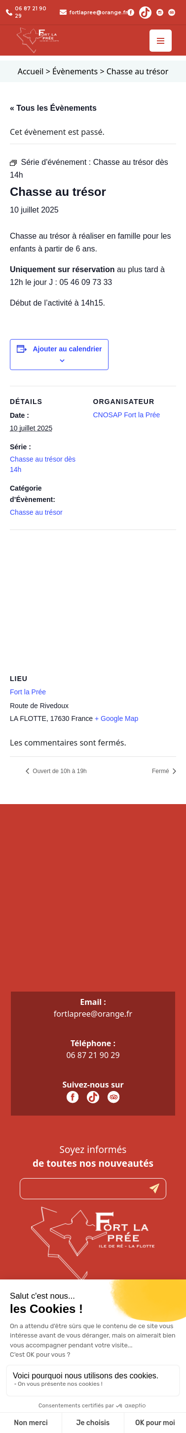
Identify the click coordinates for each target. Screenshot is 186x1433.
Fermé (161, 771)
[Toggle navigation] (160, 41)
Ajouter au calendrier (67, 349)
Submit (154, 1189)
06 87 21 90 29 (92, 1055)
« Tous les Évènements (53, 108)
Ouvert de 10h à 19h (59, 771)
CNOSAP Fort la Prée (126, 415)
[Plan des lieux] (93, 600)
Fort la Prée (28, 692)
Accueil (31, 71)
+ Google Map (116, 718)
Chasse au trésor (36, 512)
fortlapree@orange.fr (98, 12)
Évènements (75, 71)
